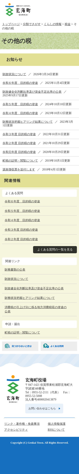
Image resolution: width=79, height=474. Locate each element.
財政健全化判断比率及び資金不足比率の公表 (32, 91)
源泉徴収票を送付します (19, 169)
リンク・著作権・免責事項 (22, 423)
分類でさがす (32, 24)
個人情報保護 (57, 423)
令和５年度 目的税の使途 (20, 104)
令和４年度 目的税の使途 (20, 113)
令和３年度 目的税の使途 (19, 134)
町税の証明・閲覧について (20, 160)
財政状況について (14, 74)
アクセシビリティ (16, 429)
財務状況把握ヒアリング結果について (28, 121)
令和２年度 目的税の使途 (19, 143)
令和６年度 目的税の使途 (20, 82)
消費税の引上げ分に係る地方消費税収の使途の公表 (36, 309)
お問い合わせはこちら (42, 408)
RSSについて (56, 429)
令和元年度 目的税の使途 (19, 152)
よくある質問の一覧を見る (55, 249)
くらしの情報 (53, 24)
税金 (68, 24)
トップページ (11, 24)
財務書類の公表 (15, 269)
